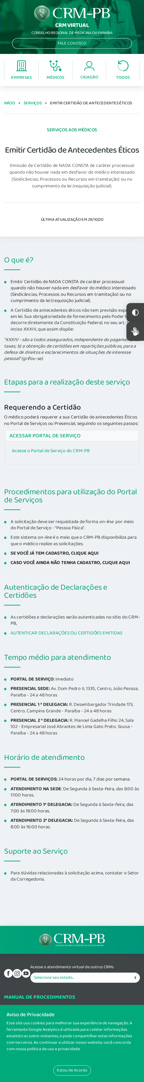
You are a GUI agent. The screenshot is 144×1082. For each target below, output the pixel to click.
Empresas (21, 70)
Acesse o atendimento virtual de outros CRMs (72, 967)
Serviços (32, 103)
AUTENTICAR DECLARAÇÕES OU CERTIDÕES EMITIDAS (66, 633)
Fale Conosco (72, 43)
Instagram (17, 973)
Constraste (135, 312)
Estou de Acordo (72, 1070)
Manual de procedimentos (39, 997)
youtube (26, 973)
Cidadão (89, 70)
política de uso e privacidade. (53, 1049)
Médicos (55, 70)
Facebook (8, 973)
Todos (123, 70)
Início (9, 103)
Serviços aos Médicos (72, 130)
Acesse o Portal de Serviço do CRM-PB (51, 451)
